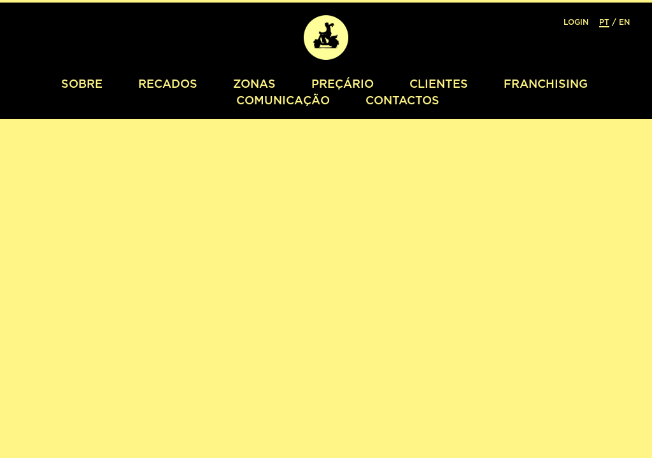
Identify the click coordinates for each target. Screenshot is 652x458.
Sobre (82, 83)
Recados (167, 83)
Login (575, 22)
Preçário (342, 83)
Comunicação (283, 100)
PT (604, 22)
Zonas (254, 83)
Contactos (402, 100)
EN (624, 22)
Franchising (546, 83)
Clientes (438, 83)
